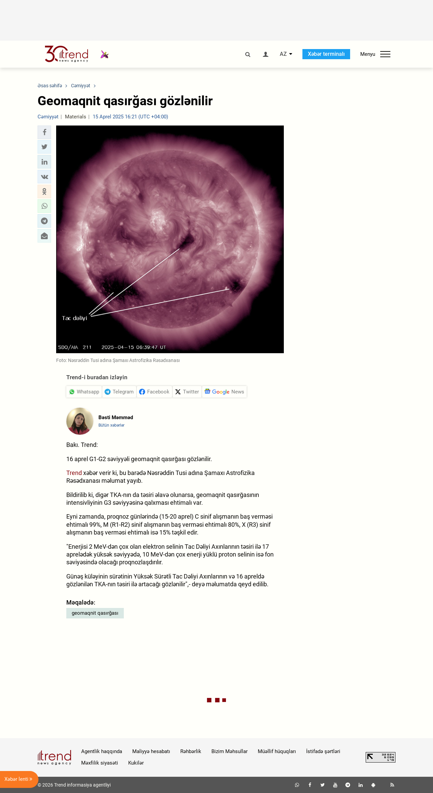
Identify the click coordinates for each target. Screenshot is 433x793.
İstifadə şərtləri (323, 751)
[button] (44, 132)
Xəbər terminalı (326, 54)
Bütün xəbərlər (111, 425)
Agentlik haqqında (101, 751)
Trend (74, 472)
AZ (283, 54)
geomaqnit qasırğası (95, 613)
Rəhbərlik (190, 751)
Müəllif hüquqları (277, 751)
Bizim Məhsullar (229, 751)
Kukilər (136, 763)
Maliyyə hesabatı (151, 751)
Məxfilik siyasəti (99, 763)
